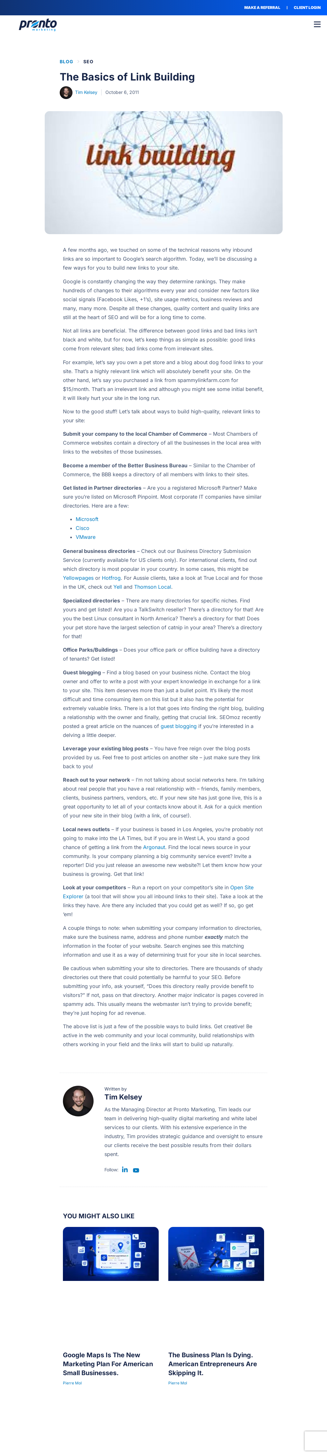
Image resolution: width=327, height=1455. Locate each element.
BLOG (66, 61)
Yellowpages (78, 578)
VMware (85, 537)
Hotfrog (111, 578)
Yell (117, 587)
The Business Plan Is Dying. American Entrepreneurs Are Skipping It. (212, 1364)
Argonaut (154, 847)
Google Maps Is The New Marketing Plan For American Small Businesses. (108, 1364)
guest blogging (179, 726)
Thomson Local (152, 587)
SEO (88, 61)
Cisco (82, 528)
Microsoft (87, 519)
